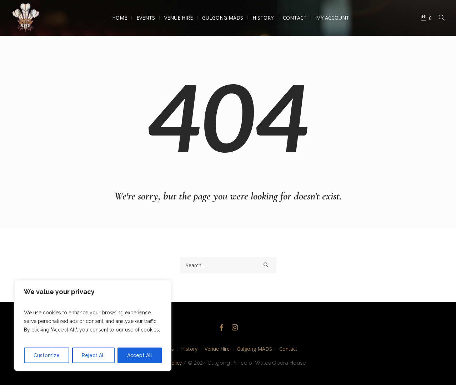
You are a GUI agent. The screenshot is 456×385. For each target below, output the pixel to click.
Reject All (93, 355)
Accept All (139, 355)
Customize (47, 355)
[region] (92, 325)
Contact (288, 348)
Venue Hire (217, 348)
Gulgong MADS (254, 348)
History (189, 348)
